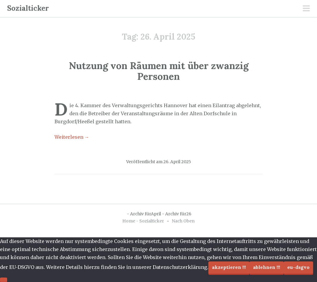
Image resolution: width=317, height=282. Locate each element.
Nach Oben (183, 221)
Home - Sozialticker (143, 221)
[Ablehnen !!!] (3, 280)
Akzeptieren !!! (229, 267)
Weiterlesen (71, 137)
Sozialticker (28, 8)
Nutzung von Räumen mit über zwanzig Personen (159, 71)
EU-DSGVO (298, 267)
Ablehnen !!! (266, 267)
